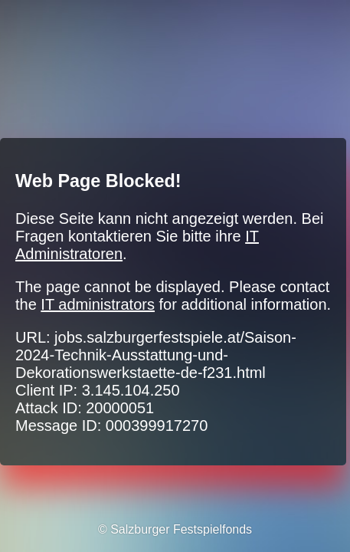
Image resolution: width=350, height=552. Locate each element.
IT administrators (98, 304)
